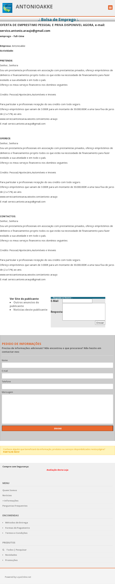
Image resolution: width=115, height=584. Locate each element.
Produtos (8, 542)
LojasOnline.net (24, 577)
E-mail (5, 371)
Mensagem (7, 392)
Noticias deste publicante (30, 309)
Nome (5, 360)
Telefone (6, 381)
